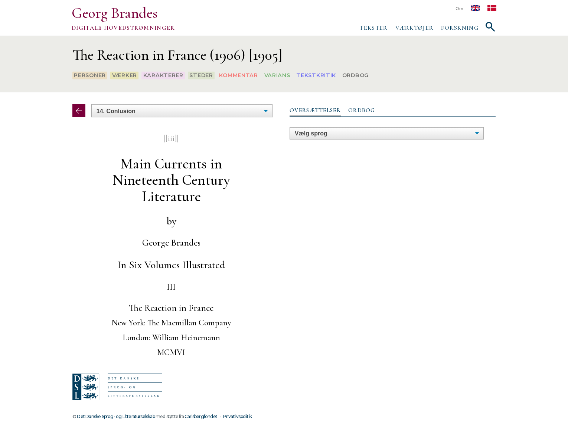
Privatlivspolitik (237, 416)
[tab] (315, 110)
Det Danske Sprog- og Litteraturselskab (115, 416)
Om (460, 9)
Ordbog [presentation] (361, 110)
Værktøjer (414, 28)
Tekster (373, 28)
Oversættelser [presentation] (315, 110)
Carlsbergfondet (201, 416)
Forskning (460, 28)
